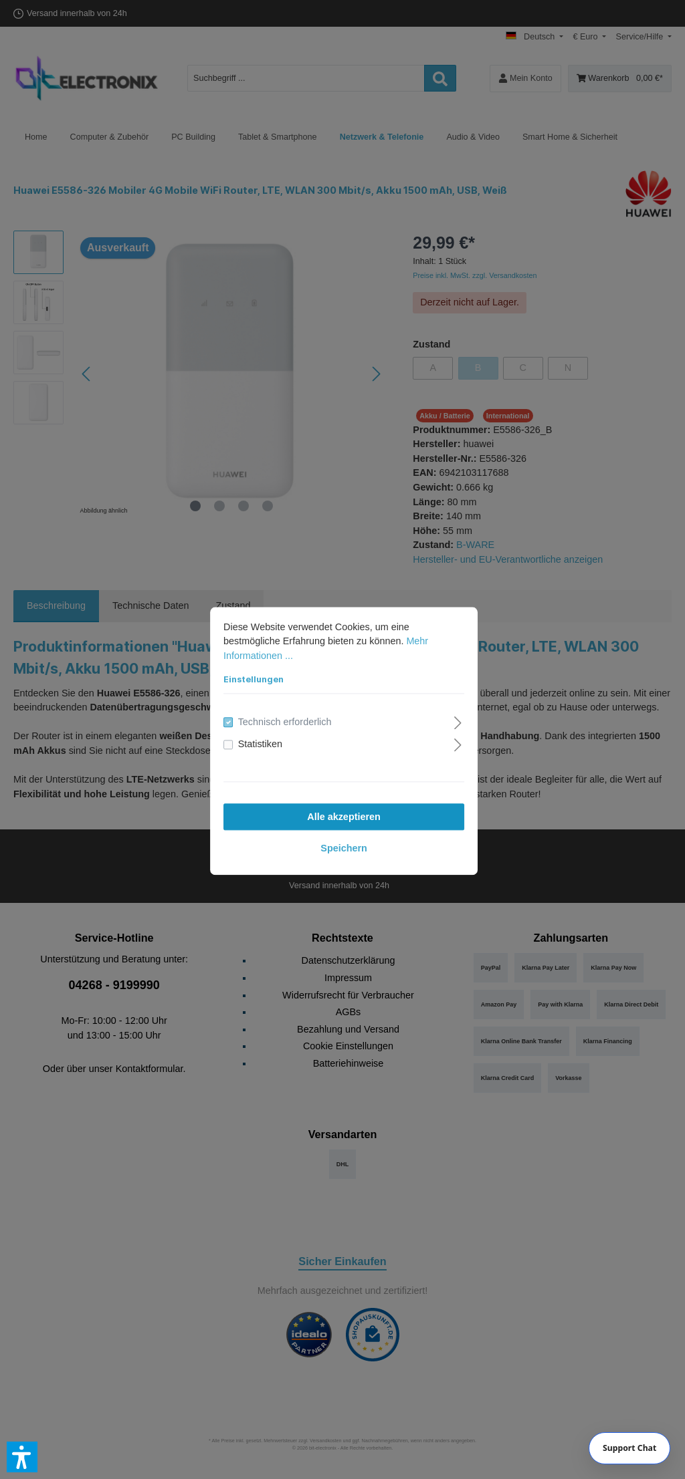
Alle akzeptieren (342, 815)
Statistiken (259, 743)
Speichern (342, 846)
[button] (22, 1457)
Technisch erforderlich (283, 720)
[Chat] (630, 1448)
